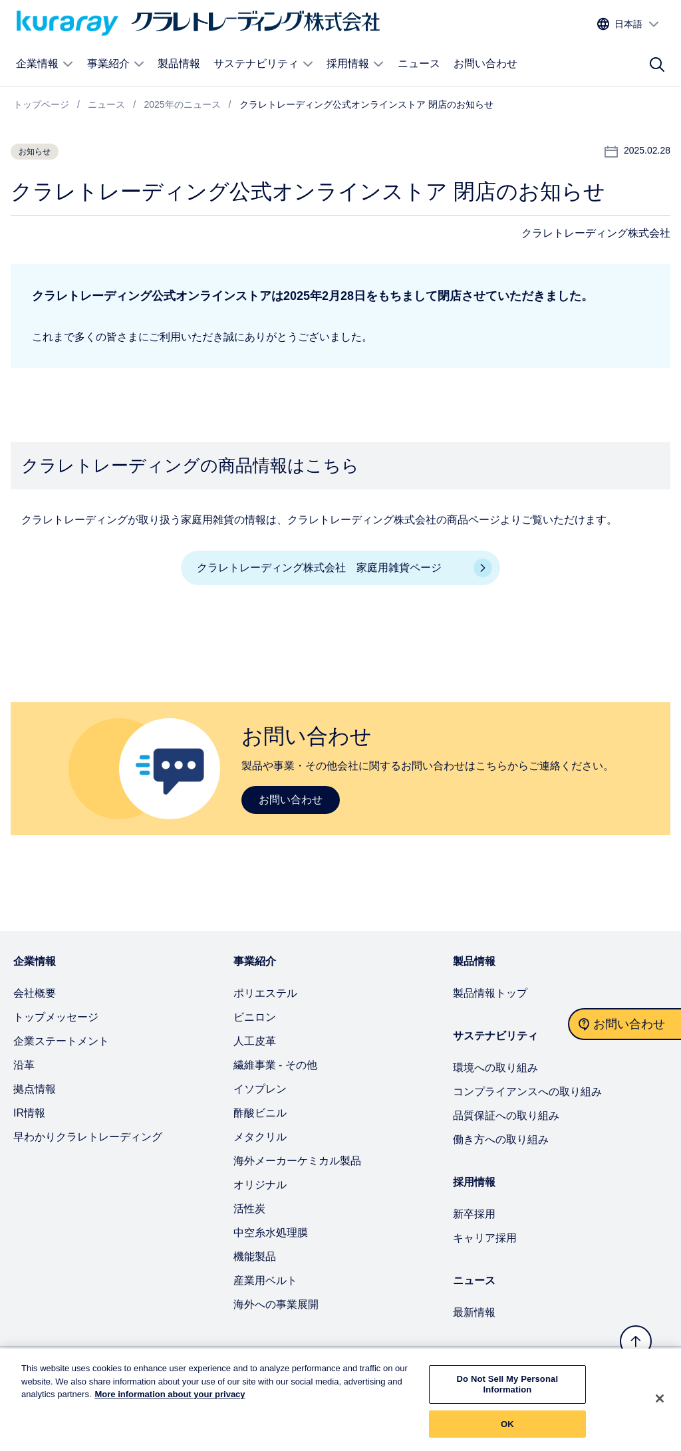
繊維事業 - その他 (275, 1065)
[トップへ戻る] (636, 1341)
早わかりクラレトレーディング (87, 1136)
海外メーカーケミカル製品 (297, 1160)
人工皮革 (254, 1041)
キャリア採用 (485, 1238)
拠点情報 (34, 1089)
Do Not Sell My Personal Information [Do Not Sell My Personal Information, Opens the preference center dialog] (508, 1391)
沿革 (24, 1065)
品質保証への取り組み (506, 1115)
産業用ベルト (265, 1280)
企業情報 (45, 64)
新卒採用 (474, 1214)
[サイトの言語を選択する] (628, 24)
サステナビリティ (263, 64)
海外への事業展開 (276, 1304)
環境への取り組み (495, 1067)
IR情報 (29, 1113)
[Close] (659, 1405)
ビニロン (254, 1017)
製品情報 (179, 63)
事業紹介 (116, 64)
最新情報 (474, 1312)
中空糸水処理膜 (270, 1232)
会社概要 (34, 993)
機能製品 (254, 1256)
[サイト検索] (657, 64)
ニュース (419, 63)
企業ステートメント (61, 1041)
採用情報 (355, 64)
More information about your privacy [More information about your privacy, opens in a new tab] (170, 1401)
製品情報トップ (490, 993)
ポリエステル (265, 993)
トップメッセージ (55, 1017)
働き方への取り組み (501, 1139)
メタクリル (260, 1136)
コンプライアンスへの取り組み (527, 1091)
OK (507, 1431)
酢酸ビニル (260, 1113)
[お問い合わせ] (624, 1024)
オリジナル (260, 1184)
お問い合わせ (485, 63)
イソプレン (260, 1089)
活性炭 (249, 1208)
